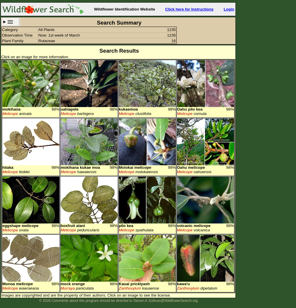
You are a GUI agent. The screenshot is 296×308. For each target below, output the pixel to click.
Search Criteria (10, 22)
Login (229, 9)
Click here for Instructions (189, 9)
